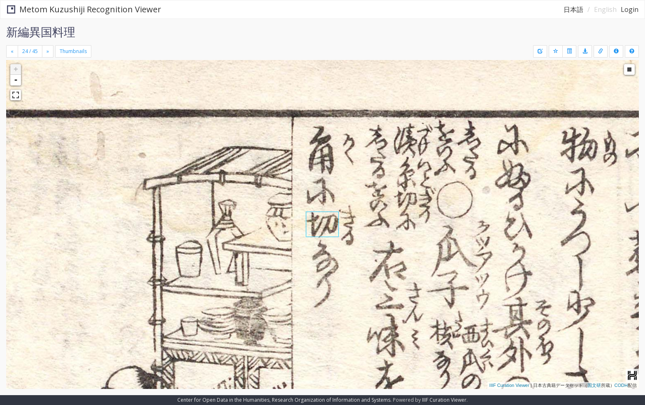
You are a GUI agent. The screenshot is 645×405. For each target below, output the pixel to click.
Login (629, 9)
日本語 (573, 9)
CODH (621, 385)
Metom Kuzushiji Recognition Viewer (84, 9)
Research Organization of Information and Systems (331, 399)
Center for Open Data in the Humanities (223, 399)
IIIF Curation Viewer (509, 385)
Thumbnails (73, 51)
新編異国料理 (40, 31)
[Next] (47, 51)
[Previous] (12, 51)
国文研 (594, 385)
